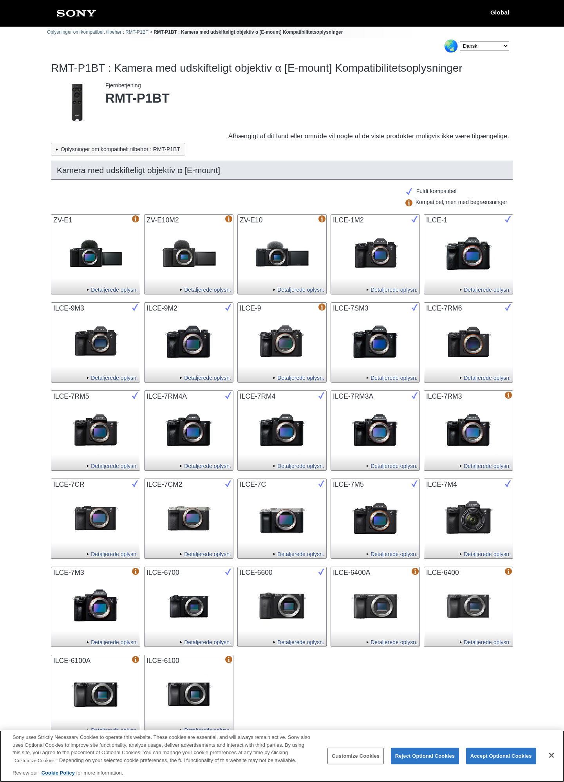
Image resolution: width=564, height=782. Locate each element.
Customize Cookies (356, 761)
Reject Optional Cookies (425, 761)
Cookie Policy (59, 779)
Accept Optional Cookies (501, 761)
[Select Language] (484, 46)
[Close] (551, 760)
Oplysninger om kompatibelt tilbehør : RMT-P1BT (97, 32)
